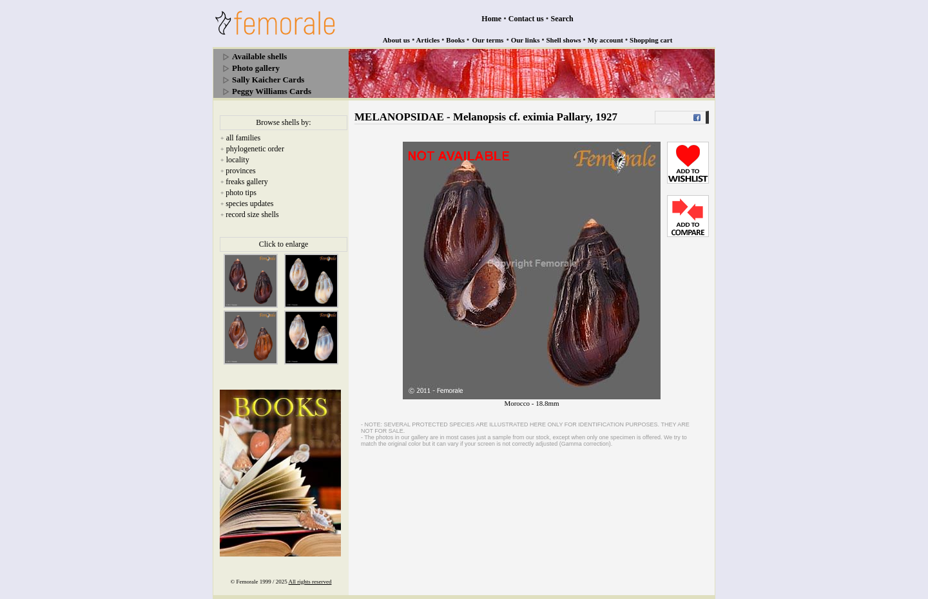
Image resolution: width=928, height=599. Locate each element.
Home (491, 18)
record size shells (252, 214)
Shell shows (563, 40)
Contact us (526, 18)
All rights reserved (310, 581)
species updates (249, 203)
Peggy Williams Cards (271, 91)
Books (455, 40)
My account (605, 40)
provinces (241, 170)
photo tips (241, 192)
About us (397, 40)
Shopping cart (651, 40)
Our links (525, 40)
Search (562, 18)
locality (237, 159)
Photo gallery (256, 68)
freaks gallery (247, 181)
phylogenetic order (255, 148)
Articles (428, 40)
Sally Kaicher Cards (268, 79)
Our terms (487, 40)
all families (243, 137)
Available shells (259, 56)
